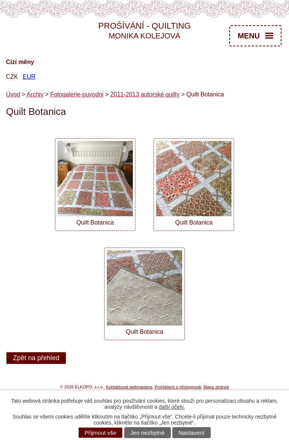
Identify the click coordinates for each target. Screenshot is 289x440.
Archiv (35, 94)
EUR (29, 76)
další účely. (172, 407)
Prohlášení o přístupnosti (178, 387)
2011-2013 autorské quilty (144, 94)
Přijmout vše (101, 432)
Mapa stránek (216, 387)
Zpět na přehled (36, 358)
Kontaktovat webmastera (129, 387)
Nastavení (191, 432)
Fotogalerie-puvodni (76, 94)
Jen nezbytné (147, 432)
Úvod (13, 94)
